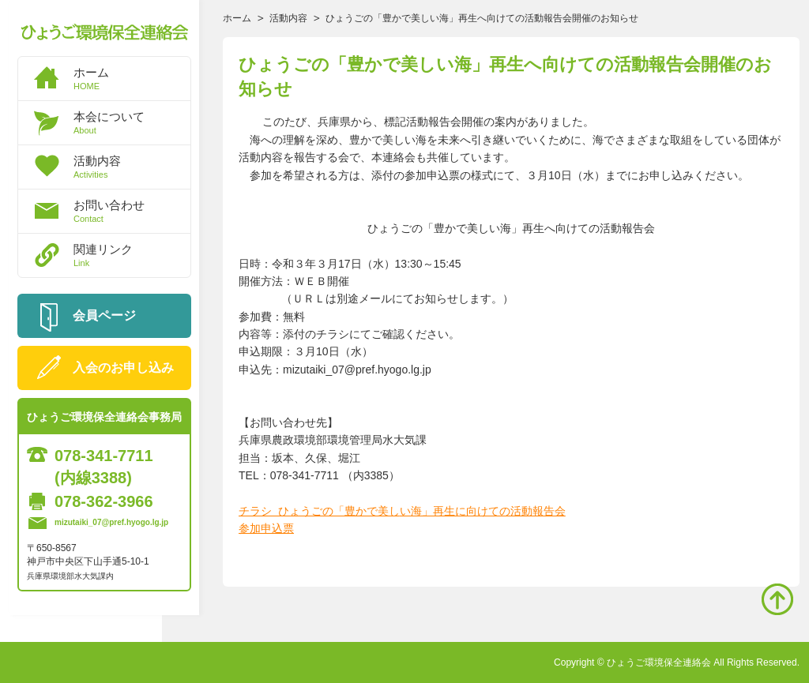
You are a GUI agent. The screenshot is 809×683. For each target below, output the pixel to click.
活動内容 (131, 166)
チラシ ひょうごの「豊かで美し (319, 511)
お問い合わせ (131, 210)
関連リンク (131, 255)
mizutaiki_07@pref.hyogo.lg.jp (111, 522)
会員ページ (104, 315)
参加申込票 (266, 528)
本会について (131, 122)
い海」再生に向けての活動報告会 (483, 511)
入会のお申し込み (123, 367)
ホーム (131, 78)
